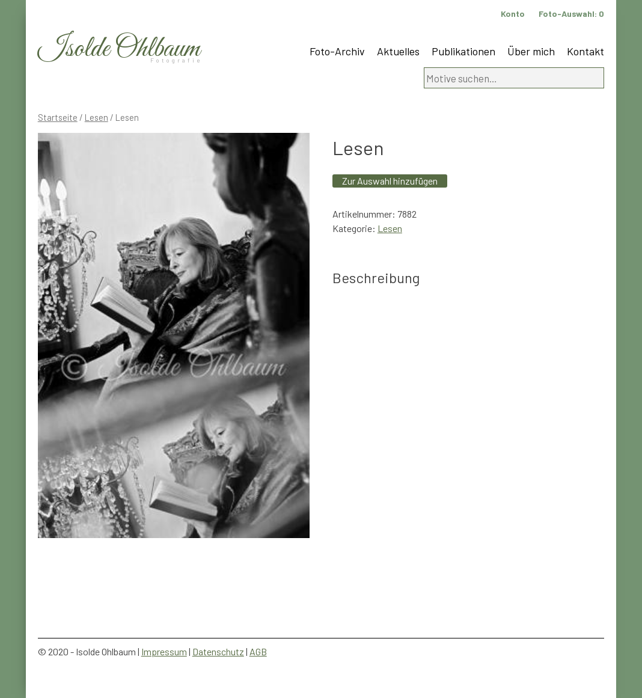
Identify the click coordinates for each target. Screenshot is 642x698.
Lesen (96, 117)
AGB (258, 651)
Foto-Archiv (337, 51)
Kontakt (585, 51)
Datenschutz (218, 651)
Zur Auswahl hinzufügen (390, 180)
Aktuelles (398, 51)
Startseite (58, 117)
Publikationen (463, 51)
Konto (513, 13)
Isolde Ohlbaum (119, 49)
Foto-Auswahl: (571, 13)
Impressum (164, 651)
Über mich (531, 51)
